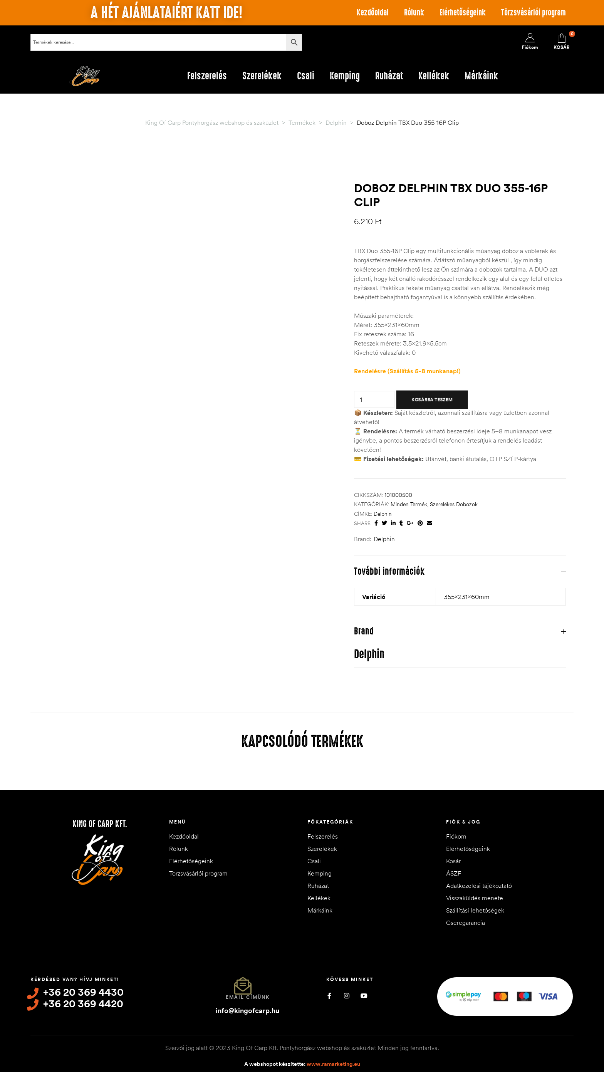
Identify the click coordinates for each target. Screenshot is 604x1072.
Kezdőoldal (373, 12)
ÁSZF (453, 873)
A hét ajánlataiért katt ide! (166, 12)
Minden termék (409, 504)
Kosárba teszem (432, 399)
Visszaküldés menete (474, 898)
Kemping (319, 873)
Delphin (383, 513)
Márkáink (319, 910)
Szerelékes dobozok (454, 504)
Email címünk (248, 997)
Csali (314, 861)
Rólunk (414, 12)
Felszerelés (322, 836)
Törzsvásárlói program (533, 12)
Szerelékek (322, 848)
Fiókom (456, 836)
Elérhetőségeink (463, 12)
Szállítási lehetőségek (475, 910)
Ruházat (318, 885)
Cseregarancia (465, 922)
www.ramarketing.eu (333, 1063)
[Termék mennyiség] (360, 400)
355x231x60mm (467, 597)
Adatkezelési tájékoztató (479, 885)
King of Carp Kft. (99, 824)
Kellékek (319, 898)
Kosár (453, 861)
